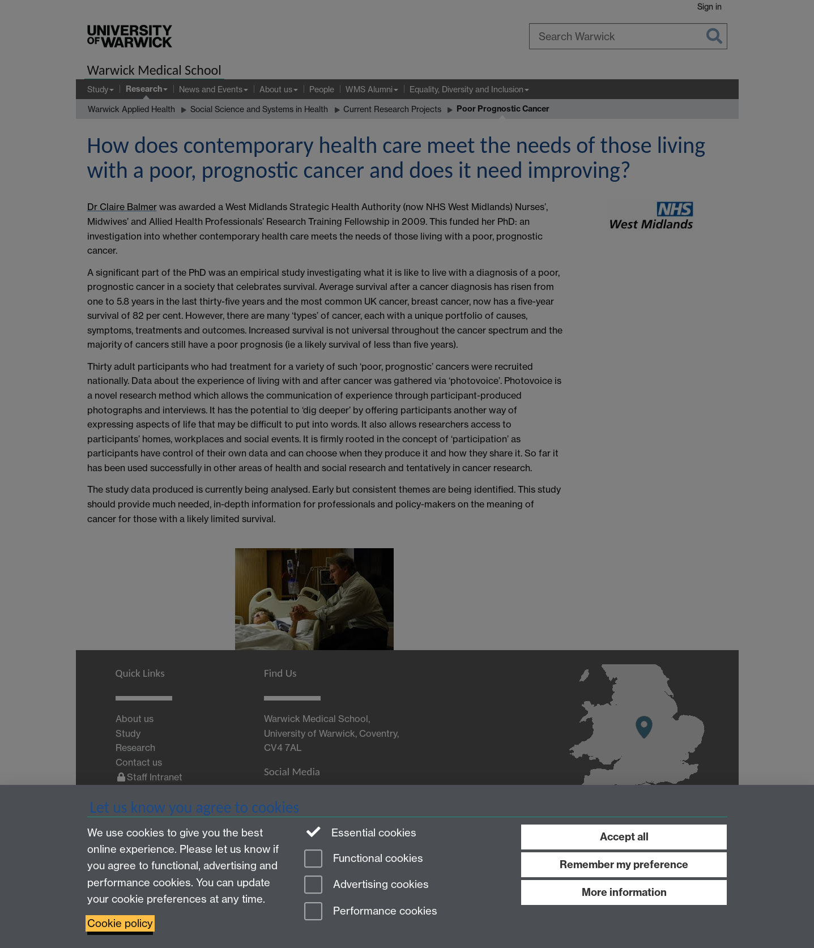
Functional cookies (363, 859)
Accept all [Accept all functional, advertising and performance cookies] (624, 836)
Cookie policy (120, 923)
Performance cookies (370, 912)
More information (624, 892)
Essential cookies (360, 832)
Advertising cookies (366, 885)
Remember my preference (624, 864)
